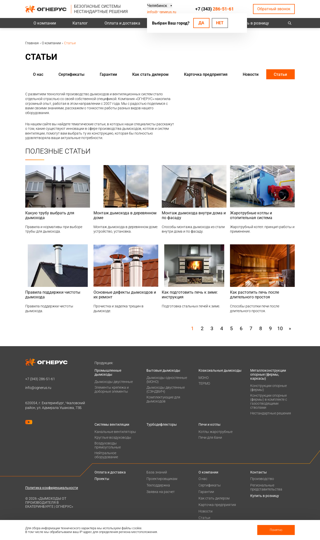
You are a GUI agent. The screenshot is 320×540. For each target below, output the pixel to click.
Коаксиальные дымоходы (220, 370)
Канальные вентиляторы (115, 432)
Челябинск (157, 5)
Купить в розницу (252, 23)
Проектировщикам (161, 479)
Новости (250, 74)
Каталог (80, 23)
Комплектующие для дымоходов (163, 399)
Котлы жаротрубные (215, 432)
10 (280, 328)
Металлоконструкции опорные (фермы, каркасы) (268, 374)
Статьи (280, 74)
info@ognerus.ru (161, 12)
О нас (38, 74)
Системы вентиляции (111, 424)
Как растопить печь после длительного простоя (254, 294)
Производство (262, 479)
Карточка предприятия (206, 74)
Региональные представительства (266, 487)
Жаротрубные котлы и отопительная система (251, 215)
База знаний (156, 472)
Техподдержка (158, 485)
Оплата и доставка (122, 23)
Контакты (258, 472)
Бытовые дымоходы (163, 370)
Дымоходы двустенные (113, 382)
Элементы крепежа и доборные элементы (111, 389)
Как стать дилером (150, 74)
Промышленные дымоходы (107, 372)
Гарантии (108, 74)
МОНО (203, 378)
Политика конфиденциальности (51, 488)
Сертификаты (71, 74)
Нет (220, 23)
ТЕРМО (204, 383)
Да (201, 23)
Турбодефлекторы (161, 424)
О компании (45, 23)
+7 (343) (214, 9)
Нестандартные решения (270, 413)
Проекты (101, 479)
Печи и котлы (209, 424)
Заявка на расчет (160, 492)
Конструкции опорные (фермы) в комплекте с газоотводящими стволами (268, 401)
